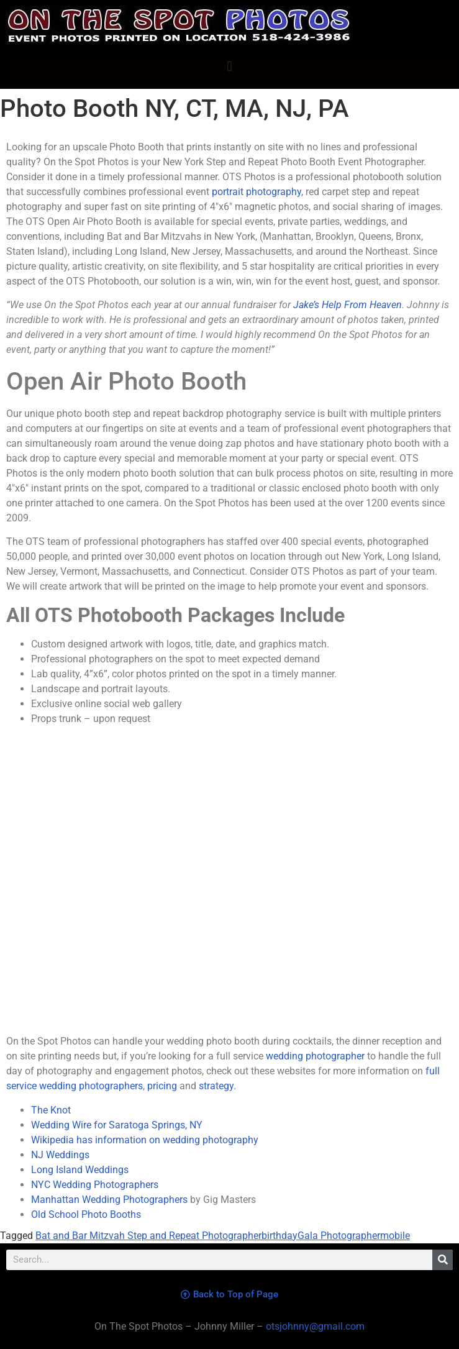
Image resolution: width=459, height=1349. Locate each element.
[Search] (442, 1260)
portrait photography (256, 192)
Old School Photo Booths (86, 1214)
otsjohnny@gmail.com (314, 1326)
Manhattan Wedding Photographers (109, 1199)
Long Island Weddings (80, 1170)
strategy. (217, 1086)
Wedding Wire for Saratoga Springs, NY (116, 1125)
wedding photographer (315, 1056)
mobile (395, 1236)
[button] (229, 66)
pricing (162, 1086)
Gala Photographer (339, 1236)
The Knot (51, 1110)
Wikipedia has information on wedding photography (144, 1140)
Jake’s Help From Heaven (347, 305)
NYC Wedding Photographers (94, 1185)
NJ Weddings (60, 1155)
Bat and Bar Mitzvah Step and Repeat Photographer (148, 1236)
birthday (279, 1236)
